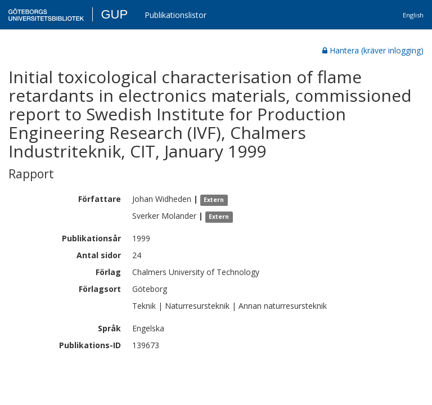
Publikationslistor (175, 15)
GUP (114, 14)
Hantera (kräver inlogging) (373, 50)
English (413, 15)
